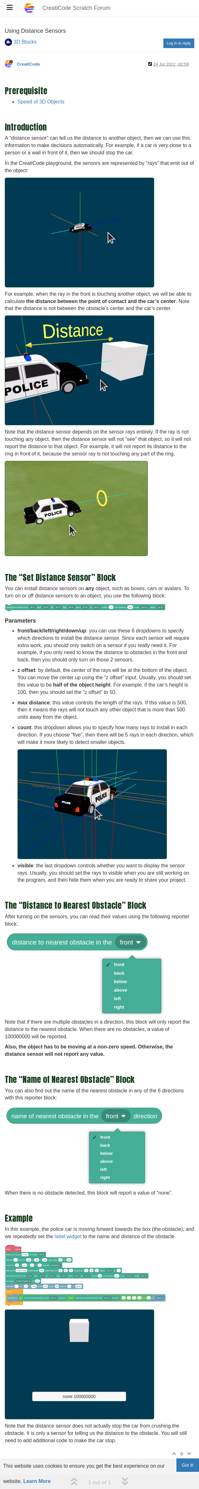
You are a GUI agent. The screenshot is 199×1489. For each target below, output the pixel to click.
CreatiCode (28, 64)
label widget (68, 1236)
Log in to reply (179, 43)
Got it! (188, 1465)
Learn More (37, 1481)
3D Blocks (25, 42)
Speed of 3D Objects (41, 101)
